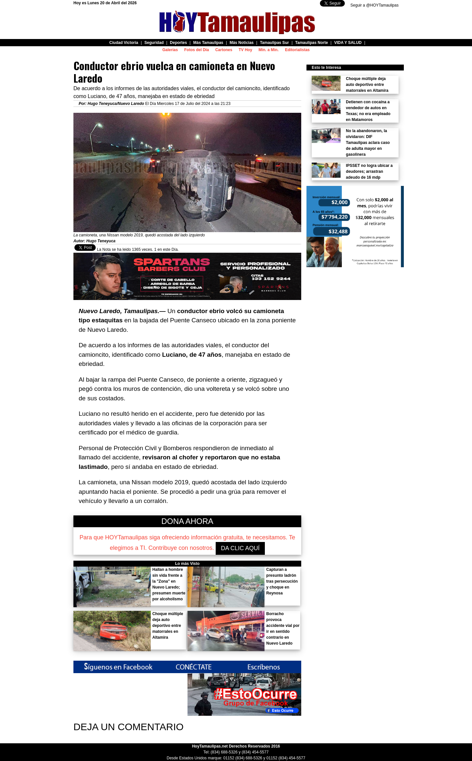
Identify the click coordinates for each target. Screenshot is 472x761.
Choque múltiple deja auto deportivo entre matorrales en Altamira (167, 625)
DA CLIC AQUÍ (240, 548)
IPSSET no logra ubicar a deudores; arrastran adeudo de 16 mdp (369, 171)
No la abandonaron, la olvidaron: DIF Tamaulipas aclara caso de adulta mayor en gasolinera (368, 143)
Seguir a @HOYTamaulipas (374, 5)
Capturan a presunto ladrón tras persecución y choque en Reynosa (282, 581)
